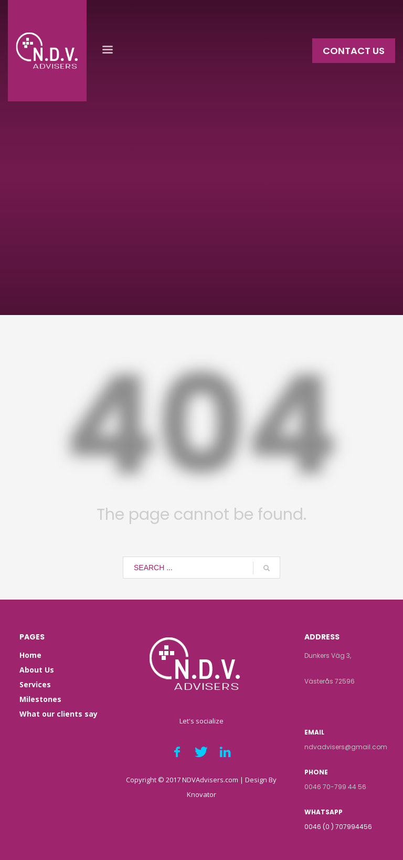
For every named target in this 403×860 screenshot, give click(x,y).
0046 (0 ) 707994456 (338, 826)
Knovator (201, 794)
